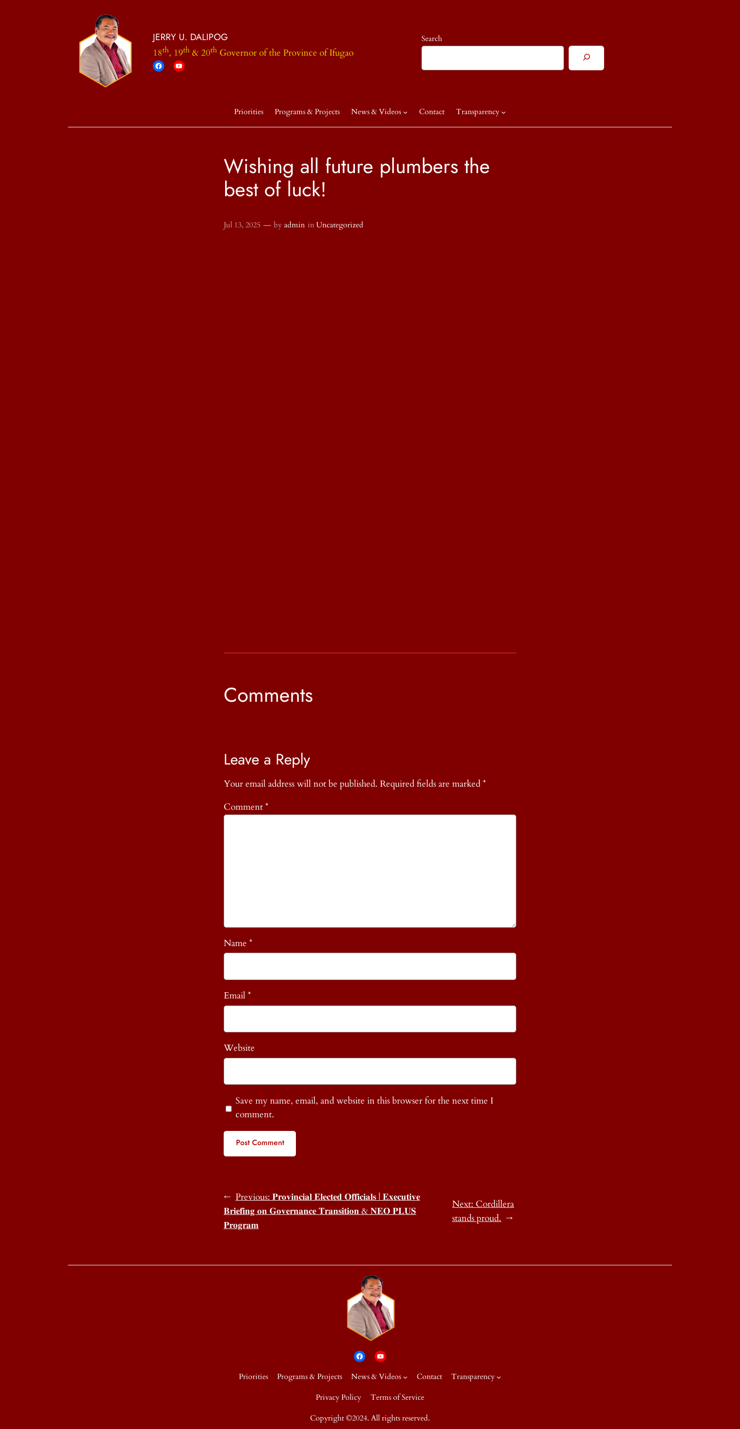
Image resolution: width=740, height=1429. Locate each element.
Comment (246, 807)
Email (237, 995)
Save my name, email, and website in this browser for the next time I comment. (364, 1108)
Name (238, 943)
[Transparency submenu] (503, 112)
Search (431, 38)
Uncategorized (339, 225)
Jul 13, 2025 (242, 225)
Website (239, 1048)
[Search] (586, 58)
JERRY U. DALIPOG (190, 36)
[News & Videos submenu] (405, 112)
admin (294, 225)
